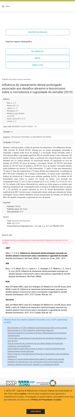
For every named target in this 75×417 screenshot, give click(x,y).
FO (11, 132)
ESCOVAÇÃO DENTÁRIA (20, 137)
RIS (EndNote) (37, 51)
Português (16, 142)
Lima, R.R (10, 116)
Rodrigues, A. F (13, 111)
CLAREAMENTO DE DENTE (40, 137)
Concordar (35, 412)
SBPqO (17, 206)
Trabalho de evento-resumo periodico (16, 79)
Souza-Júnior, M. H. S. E (16, 119)
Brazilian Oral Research (21, 221)
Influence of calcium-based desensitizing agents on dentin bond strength (36, 359)
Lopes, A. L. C (12, 108)
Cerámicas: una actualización (19, 346)
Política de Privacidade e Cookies (46, 400)
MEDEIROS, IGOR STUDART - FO (24, 127)
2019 (21, 212)
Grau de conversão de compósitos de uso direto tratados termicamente (35, 343)
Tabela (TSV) (37, 65)
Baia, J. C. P (11, 103)
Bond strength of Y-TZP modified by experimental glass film (31, 330)
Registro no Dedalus (37, 32)
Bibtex (37, 58)
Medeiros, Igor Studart (15, 113)
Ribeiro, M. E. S (12, 106)
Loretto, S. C (11, 121)
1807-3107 (16, 223)
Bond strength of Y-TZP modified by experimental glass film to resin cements (37, 328)
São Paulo (24, 209)
